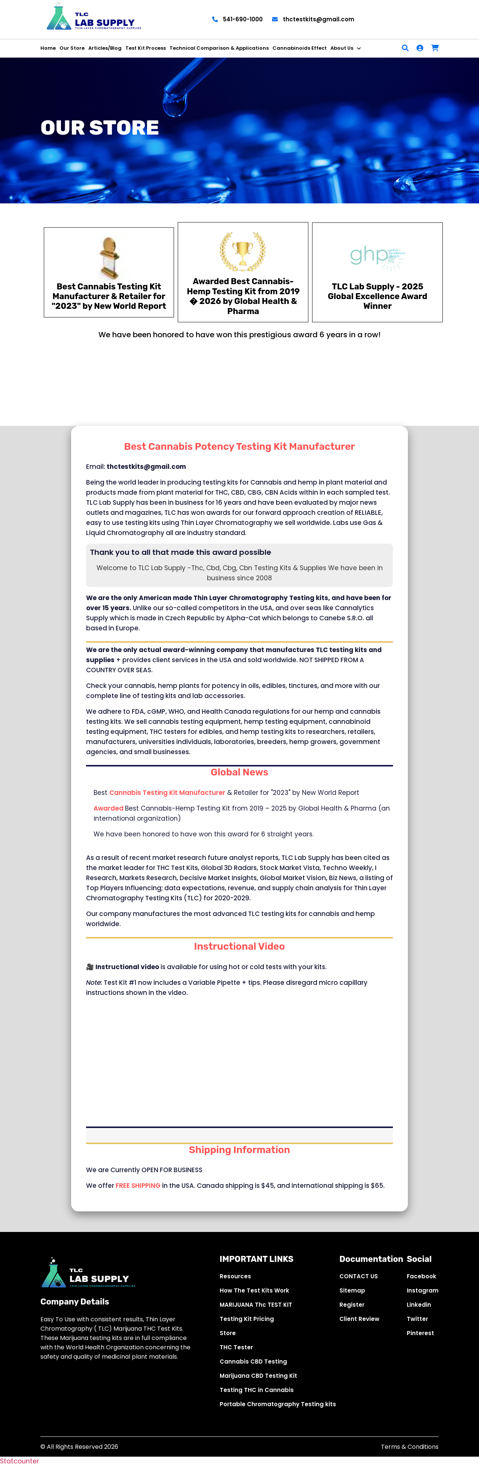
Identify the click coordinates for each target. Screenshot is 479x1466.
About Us (341, 48)
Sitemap (352, 1290)
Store (228, 1333)
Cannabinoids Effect (299, 48)
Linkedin (419, 1305)
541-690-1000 (237, 19)
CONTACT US (358, 1276)
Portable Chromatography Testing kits (278, 1404)
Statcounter (19, 1461)
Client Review (359, 1319)
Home (48, 48)
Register (351, 1305)
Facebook (421, 1276)
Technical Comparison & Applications (219, 48)
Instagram (423, 1290)
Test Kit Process (145, 48)
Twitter (417, 1319)
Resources (235, 1276)
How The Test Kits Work (254, 1290)
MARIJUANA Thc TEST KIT (256, 1305)
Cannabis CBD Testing (253, 1361)
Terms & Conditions (410, 1446)
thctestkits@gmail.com (313, 19)
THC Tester (236, 1347)
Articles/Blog (105, 48)
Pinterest (420, 1333)
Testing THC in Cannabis (257, 1390)
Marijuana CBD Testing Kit (258, 1376)
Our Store (72, 48)
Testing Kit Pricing (247, 1319)
